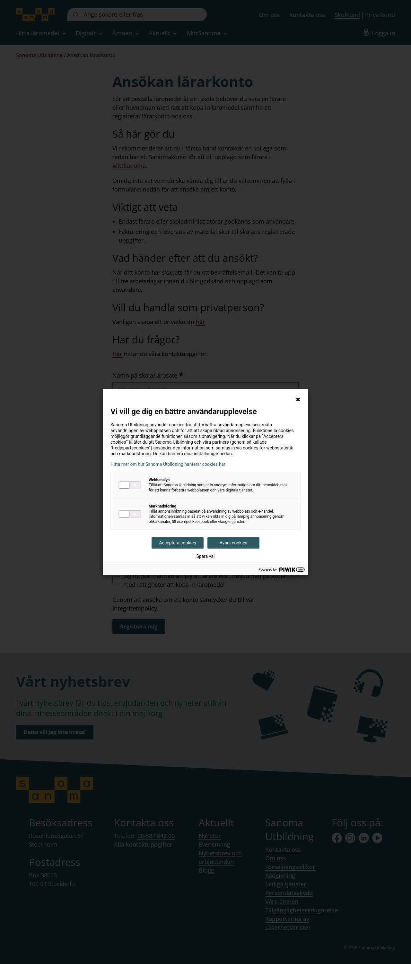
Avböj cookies (234, 542)
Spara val (205, 556)
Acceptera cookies (177, 542)
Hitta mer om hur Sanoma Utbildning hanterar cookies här (167, 464)
